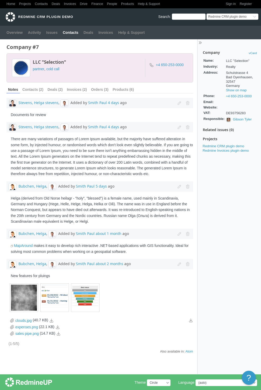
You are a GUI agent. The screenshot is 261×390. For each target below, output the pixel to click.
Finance (97, 4)
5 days (101, 185)
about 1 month (108, 233)
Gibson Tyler (242, 119)
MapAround (23, 246)
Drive (83, 4)
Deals (56, 4)
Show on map (236, 90)
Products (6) (123, 89)
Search (164, 17)
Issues (52, 32)
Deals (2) (55, 89)
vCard (253, 53)
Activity (34, 32)
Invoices (70, 4)
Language (186, 382)
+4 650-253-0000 (239, 96)
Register (246, 4)
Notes (13, 89)
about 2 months (109, 263)
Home (10, 4)
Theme (140, 382)
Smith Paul (97, 102)
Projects (25, 4)
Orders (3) (99, 89)
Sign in (231, 4)
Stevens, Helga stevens (38, 102)
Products (127, 4)
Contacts (41, 4)
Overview (14, 32)
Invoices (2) (77, 89)
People (112, 4)
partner (38, 69)
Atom (189, 351)
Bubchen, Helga (32, 185)
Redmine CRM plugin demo (223, 146)
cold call (53, 69)
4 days (113, 102)
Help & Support (149, 4)
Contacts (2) (32, 89)
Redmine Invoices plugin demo (226, 150)
